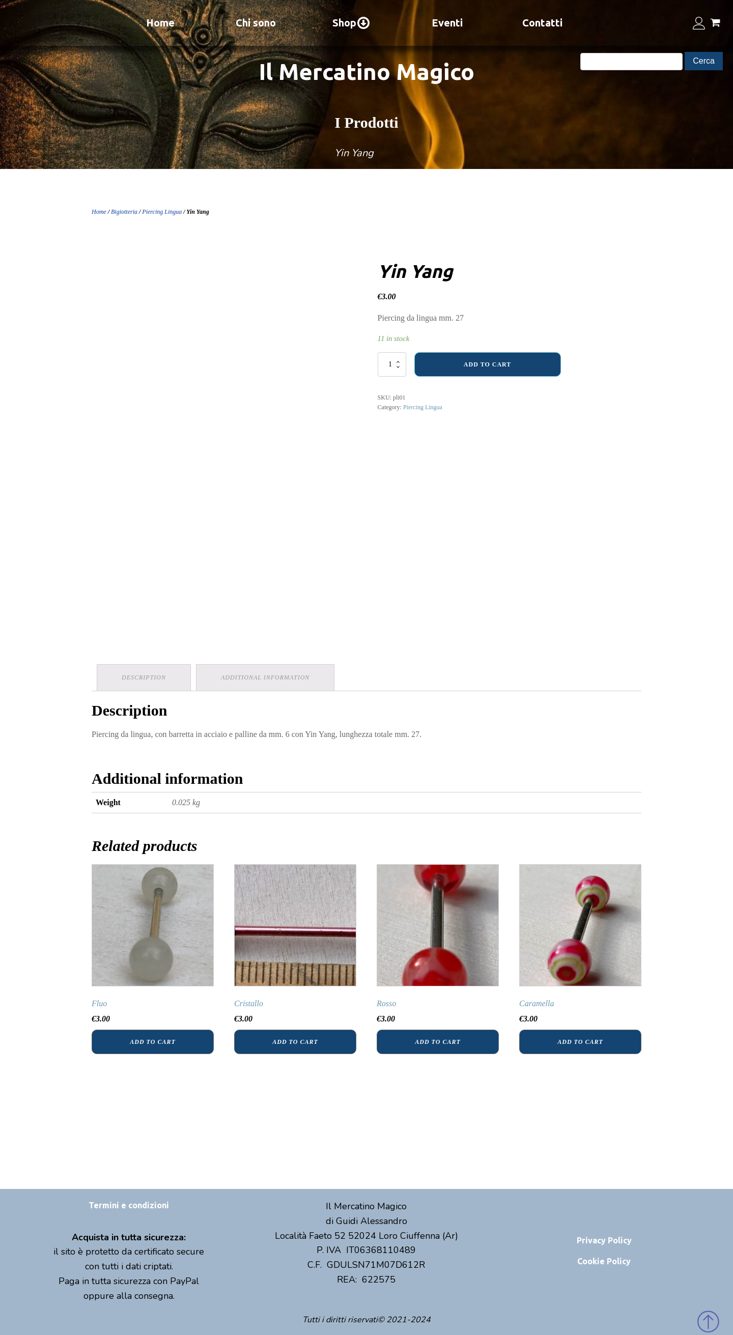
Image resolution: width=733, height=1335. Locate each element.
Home (160, 23)
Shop (351, 23)
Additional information (265, 677)
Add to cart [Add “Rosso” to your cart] (437, 1041)
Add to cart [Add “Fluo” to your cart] (152, 1041)
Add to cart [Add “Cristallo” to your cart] (295, 1041)
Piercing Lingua (162, 211)
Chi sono (256, 23)
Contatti (542, 23)
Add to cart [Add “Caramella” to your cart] (580, 1041)
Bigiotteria (124, 211)
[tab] (144, 677)
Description (144, 677)
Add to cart (487, 364)
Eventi (447, 23)
